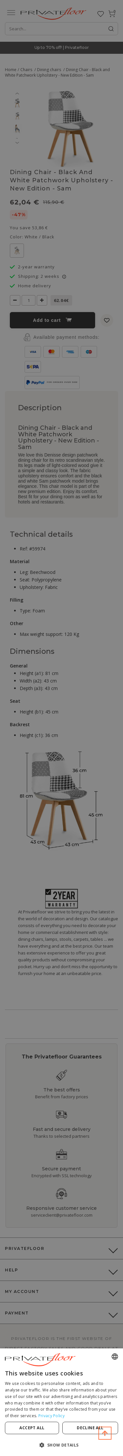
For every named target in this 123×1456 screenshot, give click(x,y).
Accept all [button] (31, 1428)
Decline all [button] (90, 1428)
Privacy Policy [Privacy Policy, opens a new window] (51, 1415)
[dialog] (61, 1402)
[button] (61, 1444)
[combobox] (115, 1356)
